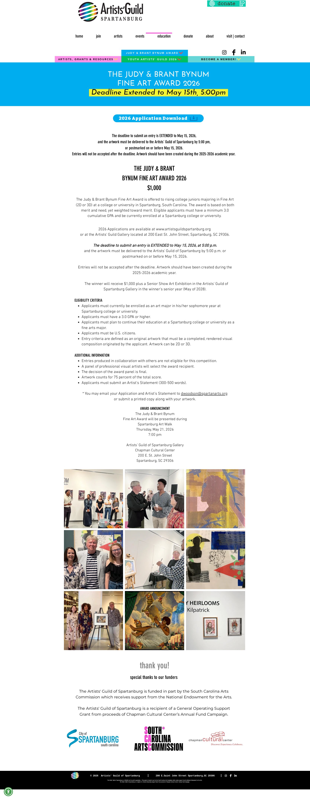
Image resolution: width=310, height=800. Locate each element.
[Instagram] (224, 52)
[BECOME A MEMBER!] (221, 59)
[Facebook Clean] (230, 775)
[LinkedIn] (243, 52)
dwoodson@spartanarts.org (204, 393)
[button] (135, 34)
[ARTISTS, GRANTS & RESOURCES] (88, 59)
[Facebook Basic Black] (234, 52)
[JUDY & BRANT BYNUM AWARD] (154, 53)
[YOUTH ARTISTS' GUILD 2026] (154, 59)
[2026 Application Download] (158, 118)
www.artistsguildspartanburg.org (183, 229)
